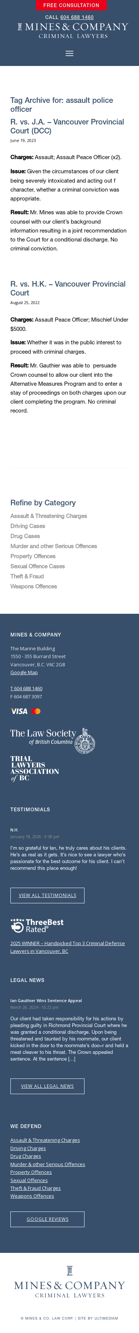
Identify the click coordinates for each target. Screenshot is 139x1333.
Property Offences (33, 556)
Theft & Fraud (27, 576)
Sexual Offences (29, 1180)
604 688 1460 (77, 17)
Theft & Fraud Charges (35, 1188)
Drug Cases (25, 536)
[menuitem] (71, 5)
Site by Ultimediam (98, 1318)
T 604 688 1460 (26, 688)
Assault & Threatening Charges (48, 515)
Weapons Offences (33, 586)
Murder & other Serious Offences (47, 1164)
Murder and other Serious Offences (53, 546)
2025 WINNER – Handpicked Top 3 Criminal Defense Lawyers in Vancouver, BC (67, 943)
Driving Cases (27, 525)
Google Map (24, 672)
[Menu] (69, 53)
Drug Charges (25, 1156)
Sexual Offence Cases (37, 566)
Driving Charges (28, 1148)
